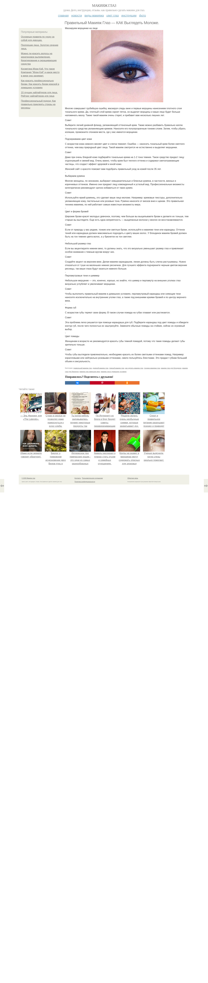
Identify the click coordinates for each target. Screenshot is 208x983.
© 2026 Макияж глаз (28, 478)
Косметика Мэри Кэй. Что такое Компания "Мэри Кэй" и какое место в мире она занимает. (40, 72)
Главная (63, 15)
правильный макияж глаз (82, 368)
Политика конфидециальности (85, 481)
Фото (142, 15)
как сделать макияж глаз (134, 368)
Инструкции (128, 15)
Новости (76, 15)
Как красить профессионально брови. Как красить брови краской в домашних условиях (40, 84)
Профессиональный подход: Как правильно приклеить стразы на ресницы (38, 104)
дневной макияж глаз (100, 368)
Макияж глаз (104, 5)
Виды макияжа (94, 15)
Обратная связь (132, 478)
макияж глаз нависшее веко (90, 371)
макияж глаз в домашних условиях (114, 371)
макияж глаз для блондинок (171, 368)
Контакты (78, 478)
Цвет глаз (112, 15)
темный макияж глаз (116, 368)
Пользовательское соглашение (92, 478)
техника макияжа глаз (152, 368)
